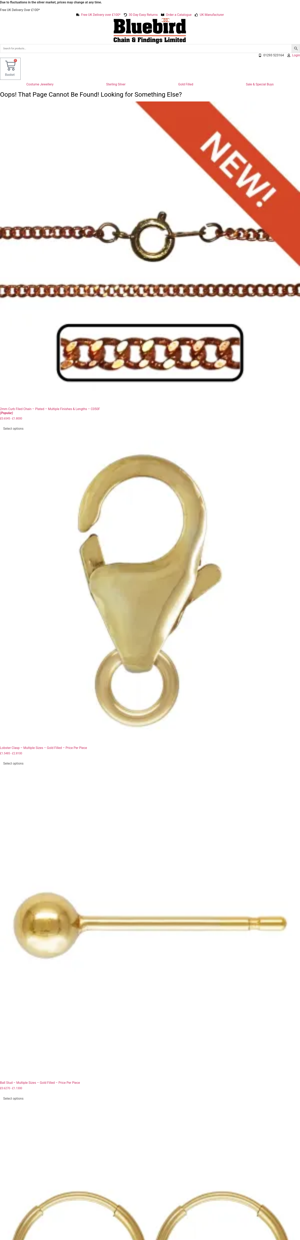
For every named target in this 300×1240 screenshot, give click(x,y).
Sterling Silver (116, 84)
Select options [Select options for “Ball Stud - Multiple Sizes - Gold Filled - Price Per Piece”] (13, 1098)
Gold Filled (185, 84)
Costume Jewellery (40, 84)
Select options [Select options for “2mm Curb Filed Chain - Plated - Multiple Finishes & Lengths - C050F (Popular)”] (13, 429)
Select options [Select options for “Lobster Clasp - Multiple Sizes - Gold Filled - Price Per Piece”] (13, 763)
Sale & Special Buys (260, 84)
